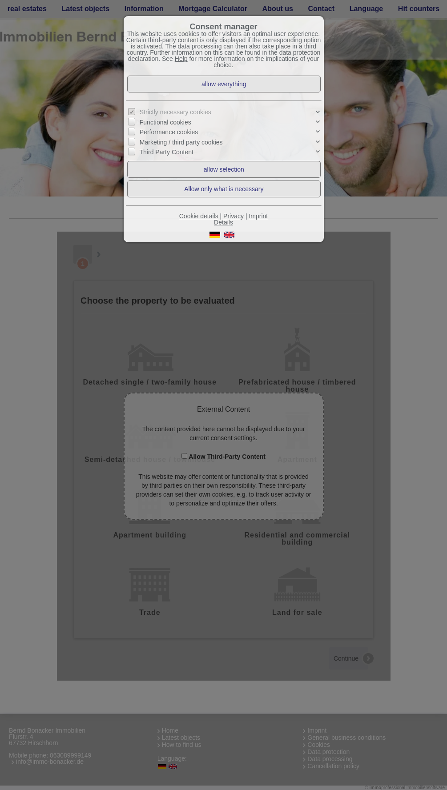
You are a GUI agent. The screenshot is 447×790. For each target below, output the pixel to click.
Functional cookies (165, 122)
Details (223, 222)
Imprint (258, 216)
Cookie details (198, 216)
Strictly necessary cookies (175, 112)
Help (181, 58)
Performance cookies (169, 132)
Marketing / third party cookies (181, 142)
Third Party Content (166, 152)
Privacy (233, 216)
